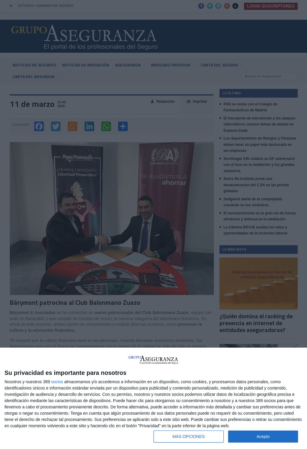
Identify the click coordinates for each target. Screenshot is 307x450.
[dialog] (153, 399)
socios (57, 382)
